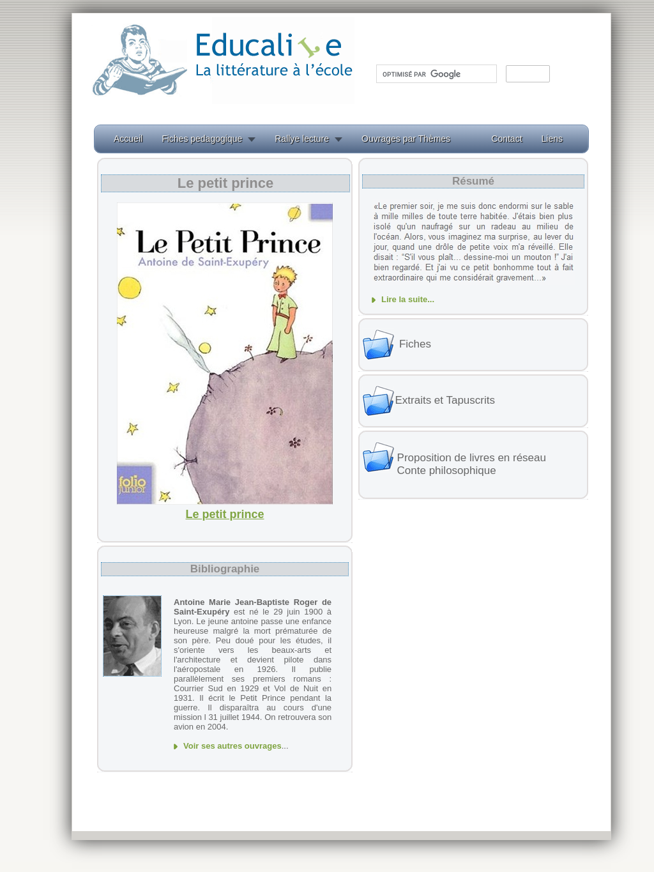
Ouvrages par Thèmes (405, 139)
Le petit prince (224, 514)
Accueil (128, 139)
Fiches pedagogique (202, 139)
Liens (552, 139)
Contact (506, 139)
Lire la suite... (407, 299)
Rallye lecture (302, 139)
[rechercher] (435, 74)
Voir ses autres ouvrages (232, 746)
